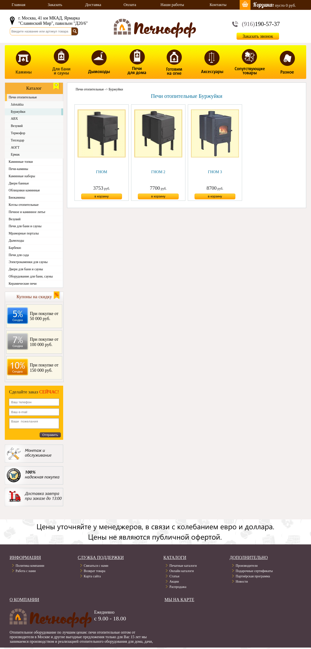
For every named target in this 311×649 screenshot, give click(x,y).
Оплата (130, 4)
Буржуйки (116, 89)
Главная (18, 4)
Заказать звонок (258, 36)
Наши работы (172, 4)
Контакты (218, 4)
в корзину (101, 196)
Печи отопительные (90, 89)
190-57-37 (261, 24)
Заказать (55, 4)
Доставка (93, 4)
